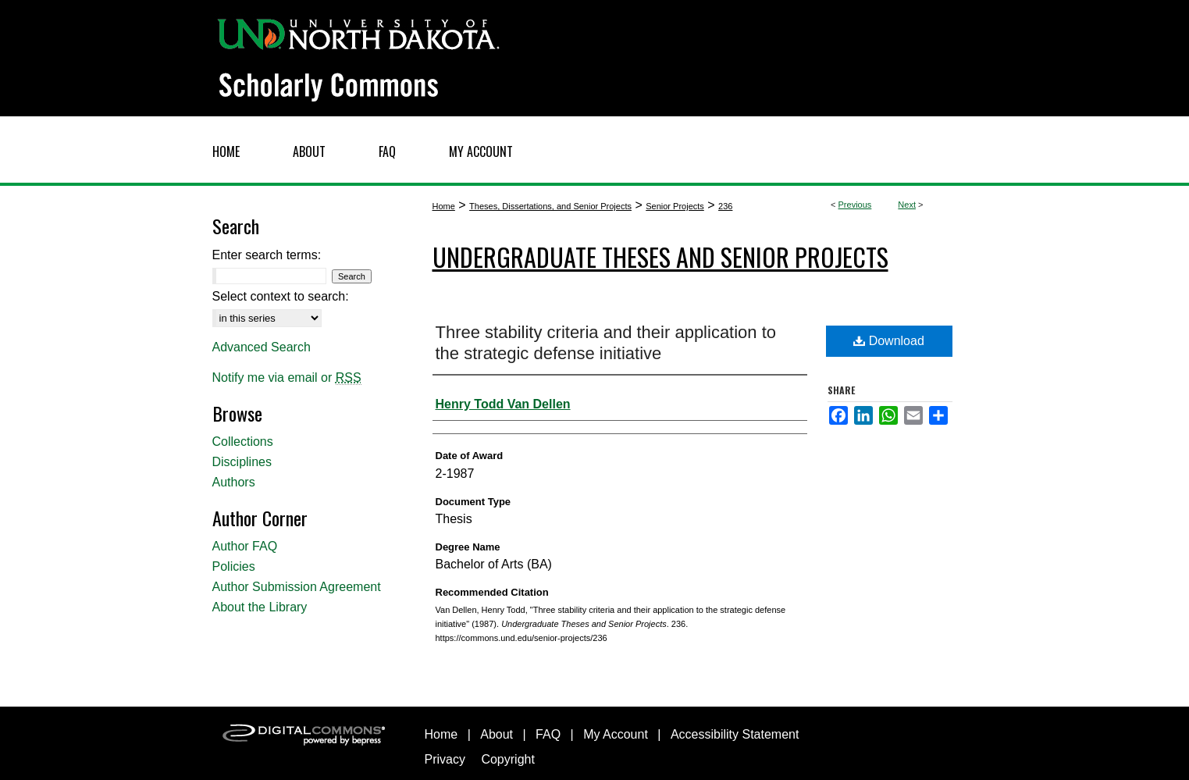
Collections (242, 441)
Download (888, 340)
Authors (233, 482)
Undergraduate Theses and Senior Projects (660, 256)
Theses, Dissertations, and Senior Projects (550, 206)
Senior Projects (675, 206)
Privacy (445, 759)
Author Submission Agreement (296, 586)
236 (725, 206)
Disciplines (242, 461)
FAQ (548, 734)
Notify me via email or (286, 378)
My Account (615, 734)
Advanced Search (261, 347)
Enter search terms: (267, 255)
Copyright (507, 759)
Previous (855, 204)
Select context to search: (280, 296)
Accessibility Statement (735, 734)
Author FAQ (245, 546)
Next (907, 204)
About (496, 734)
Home (444, 206)
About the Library (260, 607)
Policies (233, 566)
